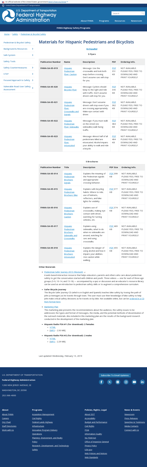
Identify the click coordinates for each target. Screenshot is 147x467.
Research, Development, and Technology (50, 445)
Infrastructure (38, 426)
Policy (34, 441)
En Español (91, 49)
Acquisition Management (43, 414)
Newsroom (136, 20)
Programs (104, 20)
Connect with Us (131, 430)
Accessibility (90, 418)
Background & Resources (18, 48)
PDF (114, 68)
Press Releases (131, 418)
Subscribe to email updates (115, 375)
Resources (120, 20)
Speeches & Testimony (134, 422)
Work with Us (8, 430)
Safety (15, 34)
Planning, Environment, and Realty (47, 438)
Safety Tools (9, 61)
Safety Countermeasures (18, 67)
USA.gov (88, 449)
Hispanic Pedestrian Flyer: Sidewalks (71, 123)
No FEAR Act (90, 438)
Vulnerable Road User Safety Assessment (18, 88)
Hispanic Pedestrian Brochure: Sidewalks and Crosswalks (70, 232)
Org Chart (6, 422)
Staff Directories (9, 426)
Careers (5, 418)
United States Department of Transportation (23, 5)
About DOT (90, 414)
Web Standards (91, 457)
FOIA (87, 430)
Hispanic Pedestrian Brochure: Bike (71, 192)
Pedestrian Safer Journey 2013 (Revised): (65, 272)
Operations (37, 434)
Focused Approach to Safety (18, 80)
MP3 (52, 330)
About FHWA (87, 20)
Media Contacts (131, 426)
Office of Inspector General (97, 441)
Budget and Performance (96, 422)
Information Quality (93, 434)
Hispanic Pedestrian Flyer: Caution (70, 71)
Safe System (18, 55)
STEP (18, 73)
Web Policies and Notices (96, 453)
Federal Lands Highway (42, 422)
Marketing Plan (51, 306)
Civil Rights (37, 418)
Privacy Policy (91, 445)
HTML (53, 327)
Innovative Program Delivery (44, 430)
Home (7, 34)
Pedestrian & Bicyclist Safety (33, 34)
